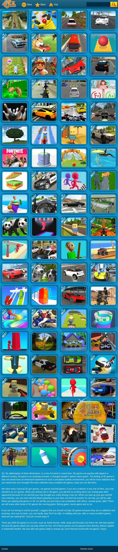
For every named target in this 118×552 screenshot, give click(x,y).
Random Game (86, 549)
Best (40, 4)
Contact (5, 549)
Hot (53, 4)
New (27, 4)
